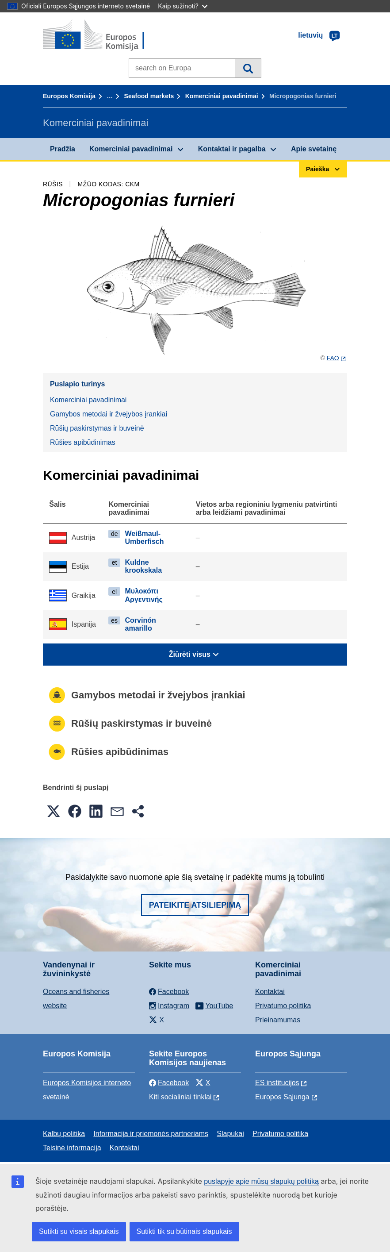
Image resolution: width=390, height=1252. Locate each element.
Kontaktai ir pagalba (232, 149)
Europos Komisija (69, 96)
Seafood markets (149, 96)
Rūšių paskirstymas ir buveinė (97, 428)
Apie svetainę (313, 149)
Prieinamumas (277, 1020)
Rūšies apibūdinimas (82, 442)
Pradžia (62, 149)
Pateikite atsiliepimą (195, 905)
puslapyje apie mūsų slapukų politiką (261, 1181)
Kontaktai (270, 991)
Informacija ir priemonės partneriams (150, 1133)
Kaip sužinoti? (182, 6)
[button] (53, 811)
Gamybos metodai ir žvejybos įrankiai (108, 414)
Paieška (247, 68)
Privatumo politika (283, 1005)
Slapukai (230, 1133)
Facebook (169, 1082)
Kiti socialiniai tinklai (180, 1097)
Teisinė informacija (72, 1148)
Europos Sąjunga (282, 1097)
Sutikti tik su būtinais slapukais (184, 1231)
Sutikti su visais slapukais (79, 1231)
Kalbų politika (64, 1133)
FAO (333, 358)
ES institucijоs (277, 1082)
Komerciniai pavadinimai (221, 96)
